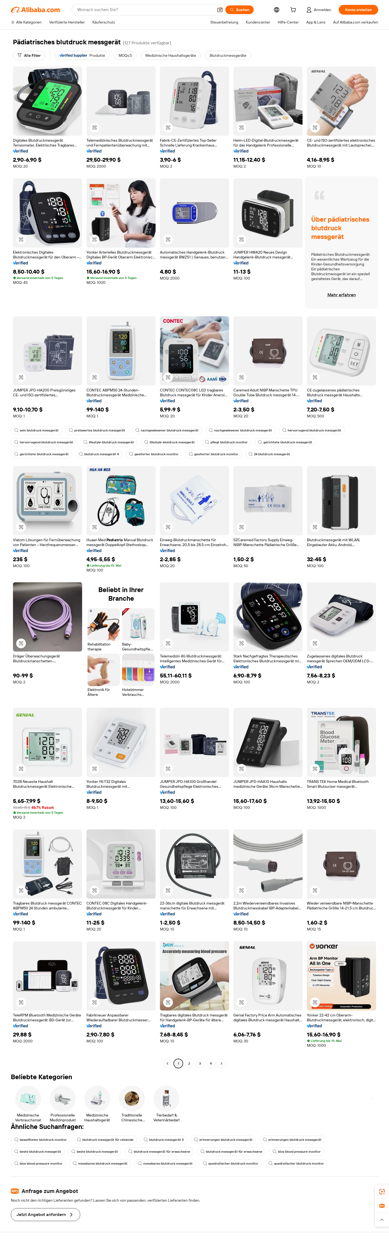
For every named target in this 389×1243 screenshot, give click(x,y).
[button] (220, 9)
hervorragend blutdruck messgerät (311, 430)
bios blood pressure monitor (297, 1151)
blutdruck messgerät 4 (99, 454)
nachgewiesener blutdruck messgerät (167, 430)
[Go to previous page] (167, 1063)
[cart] (294, 10)
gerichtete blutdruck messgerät (285, 442)
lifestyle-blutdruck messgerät (108, 442)
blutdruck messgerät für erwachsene (159, 1151)
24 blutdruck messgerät (269, 454)
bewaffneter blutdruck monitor (40, 1140)
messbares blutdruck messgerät (100, 1163)
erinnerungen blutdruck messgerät (223, 1140)
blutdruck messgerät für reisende (105, 1140)
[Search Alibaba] (144, 10)
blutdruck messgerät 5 (164, 1140)
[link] (382, 1192)
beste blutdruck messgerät (37, 1151)
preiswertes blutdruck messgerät (97, 430)
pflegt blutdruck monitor (226, 442)
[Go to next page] (221, 1063)
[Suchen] (239, 9)
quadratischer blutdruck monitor (230, 1163)
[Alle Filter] (29, 55)
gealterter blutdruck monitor (154, 454)
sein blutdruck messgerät (36, 430)
